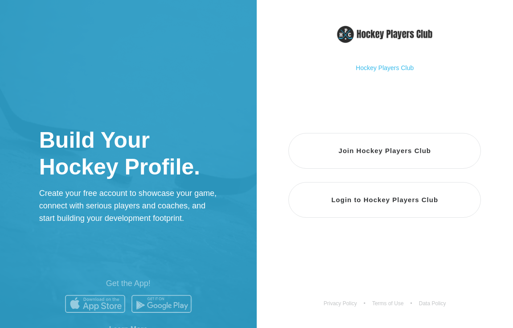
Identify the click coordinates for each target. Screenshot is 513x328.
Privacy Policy (340, 303)
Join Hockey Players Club (385, 150)
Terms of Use (388, 303)
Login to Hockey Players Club (384, 199)
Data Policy (432, 303)
